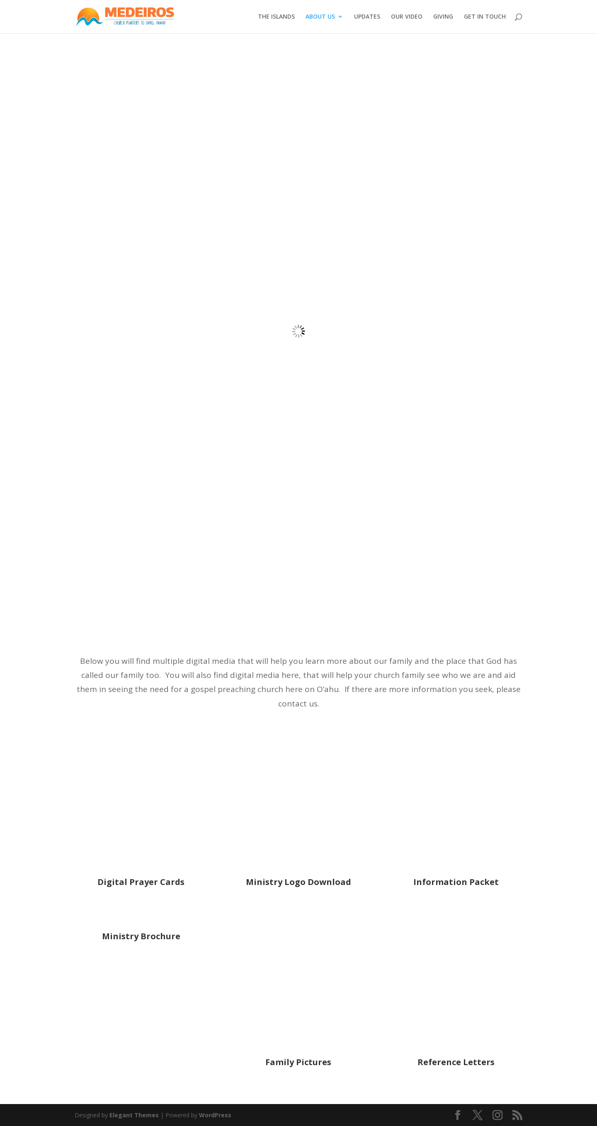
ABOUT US (320, 17)
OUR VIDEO (406, 17)
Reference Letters (456, 1062)
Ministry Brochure (141, 936)
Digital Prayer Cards (140, 881)
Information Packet (456, 881)
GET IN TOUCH (485, 17)
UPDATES (367, 17)
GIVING (443, 17)
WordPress (215, 1115)
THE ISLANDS (276, 17)
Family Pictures (298, 1062)
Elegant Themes (134, 1115)
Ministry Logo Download (298, 881)
